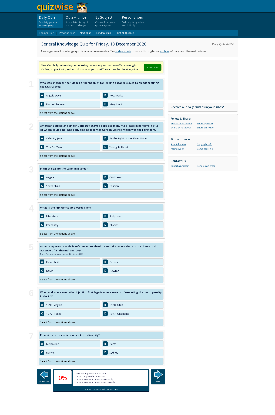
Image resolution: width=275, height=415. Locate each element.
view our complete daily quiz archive (101, 389)
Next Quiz (85, 33)
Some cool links (205, 148)
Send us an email (206, 165)
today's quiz (123, 51)
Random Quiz (103, 33)
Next (158, 381)
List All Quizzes (125, 33)
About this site (178, 144)
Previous (44, 381)
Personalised (132, 17)
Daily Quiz (47, 17)
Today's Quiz (46, 33)
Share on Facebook (181, 127)
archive (164, 51)
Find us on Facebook (181, 123)
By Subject (103, 17)
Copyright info (204, 144)
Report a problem (180, 165)
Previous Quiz (67, 33)
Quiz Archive (76, 17)
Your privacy (177, 148)
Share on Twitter (205, 127)
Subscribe (152, 67)
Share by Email (205, 123)
